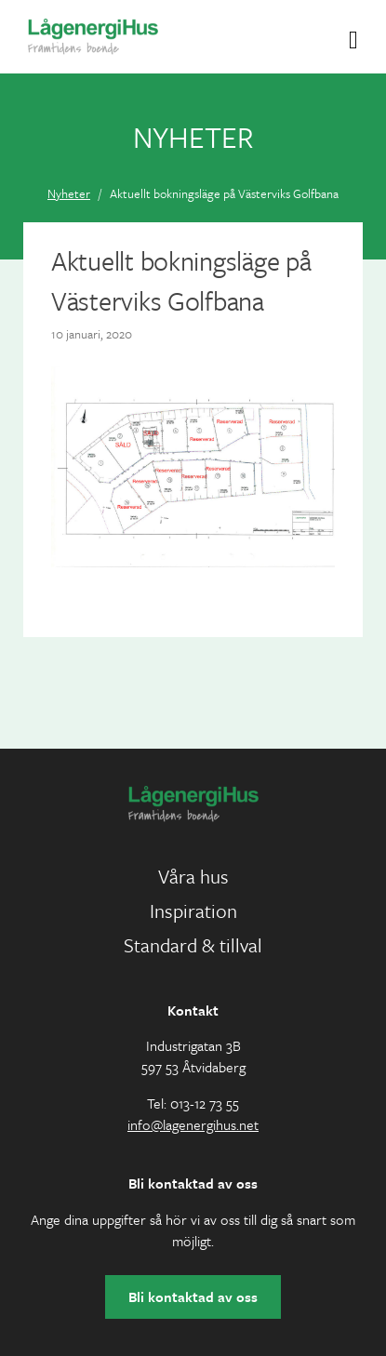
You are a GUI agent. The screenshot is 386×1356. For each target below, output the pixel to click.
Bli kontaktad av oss (193, 1296)
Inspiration (193, 910)
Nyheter (68, 193)
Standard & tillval (193, 945)
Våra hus (193, 876)
